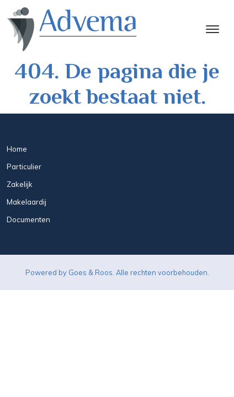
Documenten (28, 219)
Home (17, 148)
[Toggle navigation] (212, 29)
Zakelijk (20, 184)
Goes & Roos (90, 272)
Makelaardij (26, 201)
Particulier (24, 166)
